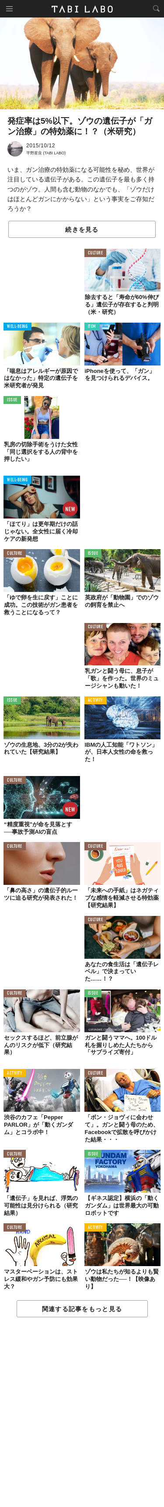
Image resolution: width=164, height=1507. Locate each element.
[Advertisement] (82, 1412)
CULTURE (95, 253)
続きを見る (81, 229)
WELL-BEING (17, 326)
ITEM (92, 326)
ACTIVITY (95, 700)
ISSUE (12, 400)
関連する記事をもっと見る (82, 1308)
